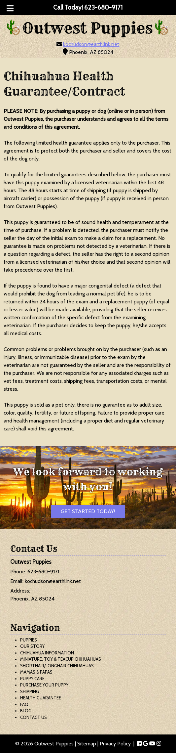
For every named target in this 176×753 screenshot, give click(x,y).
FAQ (24, 704)
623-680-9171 (43, 571)
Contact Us (33, 717)
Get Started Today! (88, 511)
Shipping (29, 691)
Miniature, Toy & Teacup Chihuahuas (60, 659)
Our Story (32, 646)
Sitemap (86, 743)
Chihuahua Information (47, 652)
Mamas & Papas (36, 672)
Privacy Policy (115, 743)
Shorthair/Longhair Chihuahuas (57, 665)
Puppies (28, 639)
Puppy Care (32, 678)
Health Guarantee (40, 697)
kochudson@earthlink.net (91, 44)
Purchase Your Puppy (44, 684)
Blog (25, 710)
